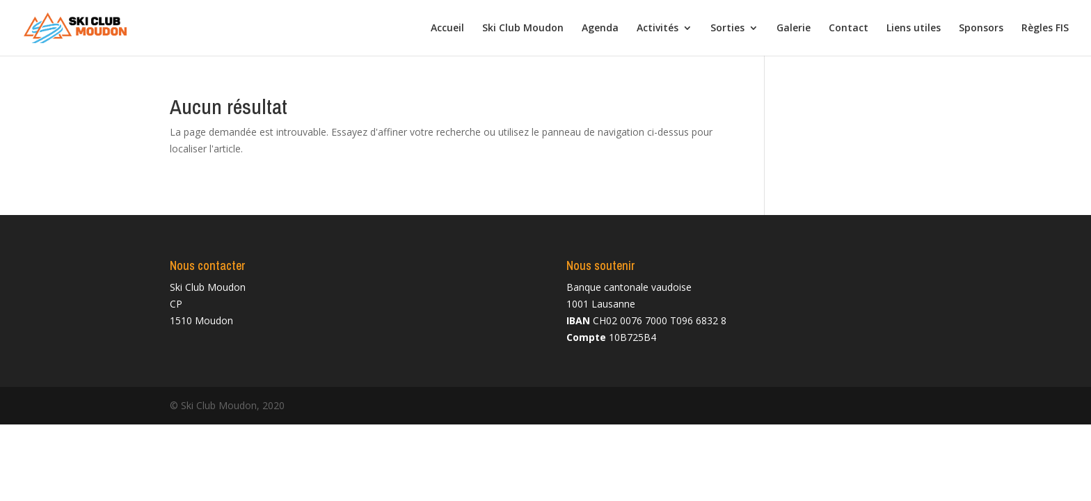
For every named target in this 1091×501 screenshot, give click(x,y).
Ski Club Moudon (523, 28)
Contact (848, 28)
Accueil (447, 28)
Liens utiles (913, 28)
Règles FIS (1045, 28)
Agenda (600, 28)
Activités (657, 28)
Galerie (794, 28)
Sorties (727, 28)
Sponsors (981, 28)
